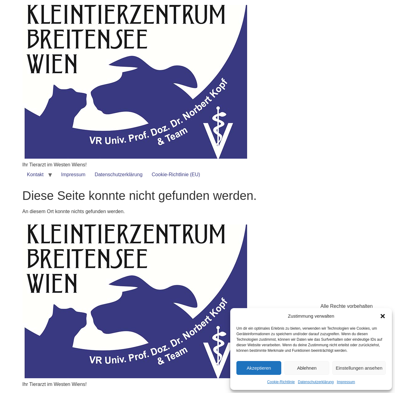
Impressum (346, 382)
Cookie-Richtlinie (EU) (176, 174)
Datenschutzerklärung (316, 382)
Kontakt (35, 174)
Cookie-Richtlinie (281, 382)
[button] (383, 316)
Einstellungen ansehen (359, 368)
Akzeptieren (259, 368)
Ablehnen (306, 368)
